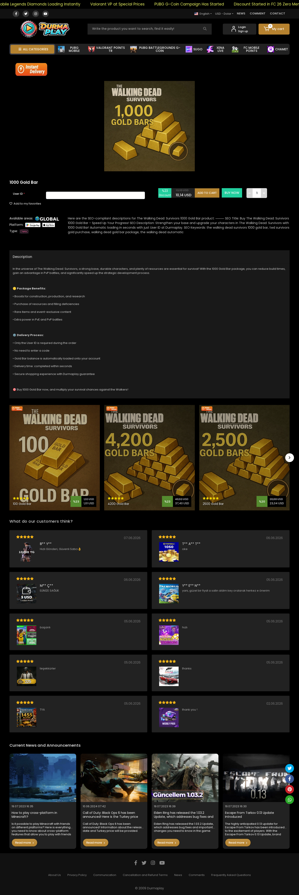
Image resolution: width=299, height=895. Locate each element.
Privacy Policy (77, 875)
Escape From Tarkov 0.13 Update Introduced (249, 815)
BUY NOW (232, 193)
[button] (274, 29)
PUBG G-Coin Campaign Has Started (195, 4)
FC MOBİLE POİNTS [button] (245, 49)
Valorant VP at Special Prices (124, 4)
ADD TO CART (207, 193)
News (178, 875)
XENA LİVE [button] (216, 49)
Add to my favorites (25, 203)
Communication (104, 875)
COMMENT (258, 13)
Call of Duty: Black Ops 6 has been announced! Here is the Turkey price (110, 815)
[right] (290, 457)
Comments (197, 875)
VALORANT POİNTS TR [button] (106, 49)
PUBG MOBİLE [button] (69, 49)
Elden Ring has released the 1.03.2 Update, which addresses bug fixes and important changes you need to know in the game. (184, 815)
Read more (24, 843)
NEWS (241, 13)
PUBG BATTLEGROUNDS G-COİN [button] (155, 49)
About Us (54, 875)
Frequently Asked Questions (231, 875)
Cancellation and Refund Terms (145, 875)
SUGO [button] (194, 49)
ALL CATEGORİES (33, 49)
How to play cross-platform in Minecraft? (34, 815)
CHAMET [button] (277, 49)
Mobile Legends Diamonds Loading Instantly (45, 4)
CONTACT (277, 13)
